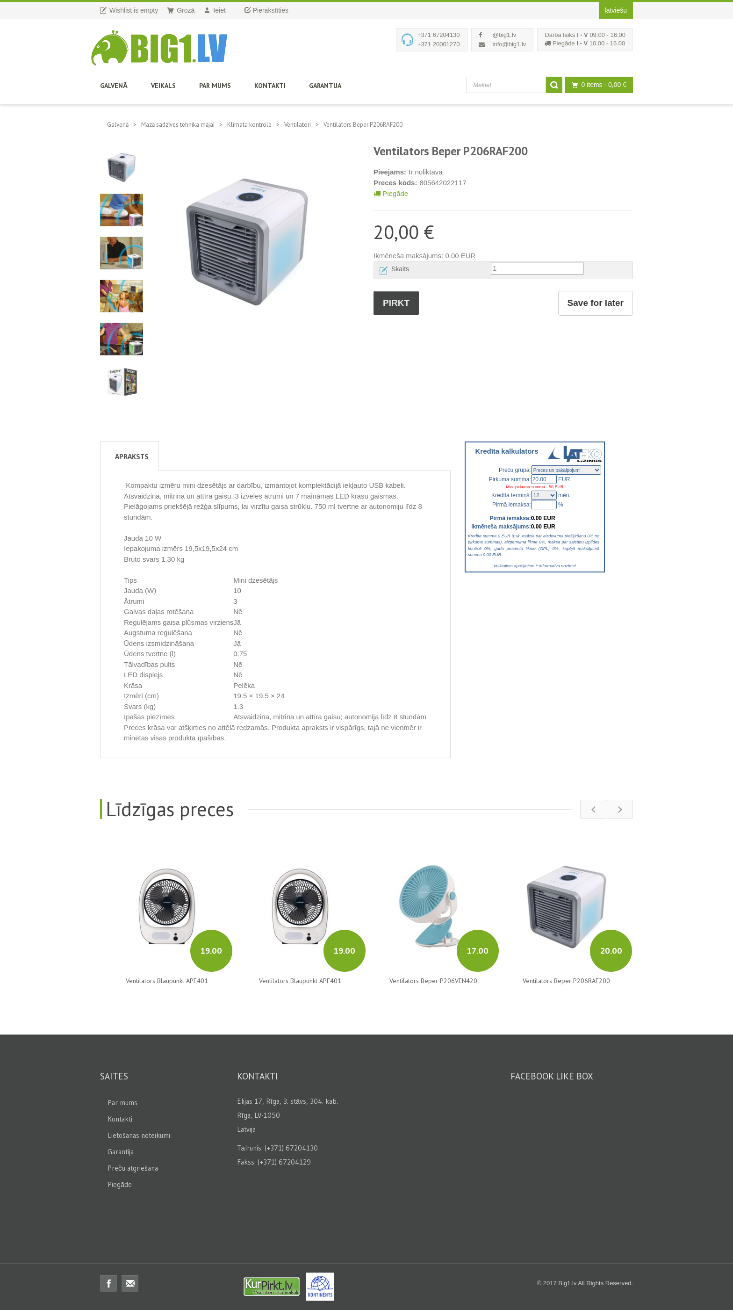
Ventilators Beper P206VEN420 (433, 981)
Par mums (215, 85)
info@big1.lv (509, 44)
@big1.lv (505, 34)
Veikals (163, 85)
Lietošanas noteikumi (139, 1135)
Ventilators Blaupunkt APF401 (167, 981)
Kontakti (270, 85)
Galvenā (114, 85)
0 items (597, 85)
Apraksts (132, 456)
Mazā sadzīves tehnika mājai (178, 125)
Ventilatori (297, 125)
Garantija (325, 85)
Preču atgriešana (133, 1168)
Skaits (400, 269)
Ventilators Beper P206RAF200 (566, 981)
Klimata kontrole (249, 125)
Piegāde (391, 193)
